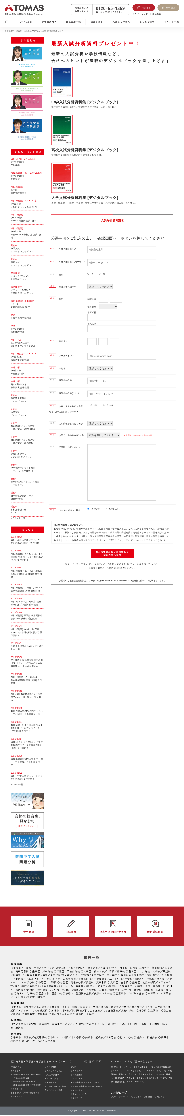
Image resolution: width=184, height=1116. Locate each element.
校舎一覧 (92, 958)
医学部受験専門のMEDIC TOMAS (85, 1083)
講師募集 (156, 14)
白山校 (124, 983)
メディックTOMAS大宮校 (79, 1025)
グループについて (121, 1097)
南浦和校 (57, 1025)
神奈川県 (19, 1004)
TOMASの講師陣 (51, 1075)
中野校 (52, 983)
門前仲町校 (73, 972)
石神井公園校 (142, 987)
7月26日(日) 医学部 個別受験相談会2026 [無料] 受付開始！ (27, 616)
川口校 (112, 1025)
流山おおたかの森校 (43, 1042)
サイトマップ (141, 14)
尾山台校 (139, 976)
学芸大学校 (41, 976)
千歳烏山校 (84, 980)
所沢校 (19, 1028)
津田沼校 (111, 1038)
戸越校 (167, 972)
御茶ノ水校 (32, 969)
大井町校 (145, 972)
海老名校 (42, 1015)
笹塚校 (150, 980)
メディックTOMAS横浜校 (32, 1011)
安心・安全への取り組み (55, 1087)
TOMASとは (25, 21)
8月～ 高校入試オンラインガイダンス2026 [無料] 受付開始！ (27, 540)
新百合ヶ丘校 (92, 1011)
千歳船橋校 (100, 980)
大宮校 (32, 1025)
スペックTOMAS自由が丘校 (88, 976)
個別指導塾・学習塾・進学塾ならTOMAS (42, 1062)
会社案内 (137, 1097)
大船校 (90, 1015)
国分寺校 (57, 994)
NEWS (73, 1068)
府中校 (137, 991)
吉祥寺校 (91, 991)
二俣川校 (160, 1008)
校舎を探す (96, 21)
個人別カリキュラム (53, 1072)
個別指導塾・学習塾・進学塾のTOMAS (22, 31)
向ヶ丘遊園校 (110, 1011)
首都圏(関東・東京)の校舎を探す (25, 1093)
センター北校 (70, 1008)
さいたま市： (21, 1025)
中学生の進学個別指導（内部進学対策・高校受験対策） (24, 1080)
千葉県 (18, 1035)
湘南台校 (166, 1011)
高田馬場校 (21, 972)
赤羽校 (52, 987)
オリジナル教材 (51, 1079)
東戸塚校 (137, 1008)
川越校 (134, 1025)
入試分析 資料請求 (49, 31)
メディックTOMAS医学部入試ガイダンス (27, 291)
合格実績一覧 (73, 21)
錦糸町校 (47, 972)
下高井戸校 (32, 980)
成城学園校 (69, 980)
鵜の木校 (99, 972)
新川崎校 (77, 1011)
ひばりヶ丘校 (136, 994)
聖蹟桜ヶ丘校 (83, 994)
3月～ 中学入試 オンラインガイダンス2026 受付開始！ (27, 776)
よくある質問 (147, 21)
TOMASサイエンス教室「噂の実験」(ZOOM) (27, 441)
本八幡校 (76, 1038)
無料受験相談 (155, 932)
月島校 (104, 969)
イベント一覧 (171, 21)
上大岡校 (54, 1008)
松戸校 (14, 1042)
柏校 (130, 1038)
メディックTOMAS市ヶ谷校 (57, 969)
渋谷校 (161, 980)
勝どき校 (93, 969)
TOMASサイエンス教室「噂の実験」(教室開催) (27, 427)
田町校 (134, 969)
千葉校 (27, 1038)
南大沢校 (18, 998)
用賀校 (128, 980)
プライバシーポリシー (80, 1095)
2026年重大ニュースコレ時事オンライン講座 (27, 343)
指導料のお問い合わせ (113, 932)
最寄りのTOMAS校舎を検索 (137, 435)
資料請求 (171, 7)
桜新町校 (152, 976)
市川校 (64, 1038)
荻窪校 (90, 983)
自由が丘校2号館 (60, 976)
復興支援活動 (76, 1075)
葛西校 (19, 991)
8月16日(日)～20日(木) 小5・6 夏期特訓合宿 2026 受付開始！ (27, 588)
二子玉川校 (115, 980)
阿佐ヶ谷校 (77, 983)
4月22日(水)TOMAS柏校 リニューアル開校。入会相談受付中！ (27, 712)
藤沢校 (17, 1015)
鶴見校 (115, 1008)
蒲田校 (121, 972)
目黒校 (17, 976)
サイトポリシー (77, 1091)
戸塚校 (125, 1008)
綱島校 (104, 1008)
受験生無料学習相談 (27, 317)
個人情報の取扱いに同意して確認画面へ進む (112, 553)
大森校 (110, 972)
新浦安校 (152, 1038)
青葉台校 (28, 1008)
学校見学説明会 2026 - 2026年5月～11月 (27, 647)
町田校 (31, 994)
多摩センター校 (103, 994)
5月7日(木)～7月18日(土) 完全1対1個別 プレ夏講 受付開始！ (27, 602)
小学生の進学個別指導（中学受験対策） (27, 1075)
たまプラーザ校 (89, 1008)
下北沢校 (18, 980)
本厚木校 (67, 1015)
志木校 (155, 1025)
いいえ (109, 405)
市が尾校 (41, 1008)
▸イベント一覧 (18, 519)
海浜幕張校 (40, 1038)
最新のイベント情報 (53, 1091)
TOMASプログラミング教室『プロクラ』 (27, 482)
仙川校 (159, 991)
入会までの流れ (121, 21)
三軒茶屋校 (165, 976)
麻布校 (123, 969)
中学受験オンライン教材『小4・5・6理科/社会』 (27, 468)
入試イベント (50, 1083)
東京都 (18, 965)
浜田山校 (101, 983)
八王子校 (166, 994)
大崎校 (156, 972)
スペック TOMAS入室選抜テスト (27, 277)
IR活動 (149, 1097)
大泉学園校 (125, 987)
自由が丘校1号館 (50, 980)
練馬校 (157, 987)
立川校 (65, 991)
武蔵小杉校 (127, 1011)
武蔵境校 (114, 991)
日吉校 (148, 1008)
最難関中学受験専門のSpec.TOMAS (86, 1087)
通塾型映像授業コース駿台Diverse (27, 496)
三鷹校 (103, 991)
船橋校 (99, 1038)
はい (95, 405)
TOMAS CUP (76, 1079)
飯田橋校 (157, 969)
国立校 (41, 998)
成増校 (101, 987)
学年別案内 (48, 21)
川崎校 (65, 1011)
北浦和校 (44, 1025)
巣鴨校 (33, 987)
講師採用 (95, 1062)
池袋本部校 (148, 983)
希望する (94, 509)
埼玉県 (18, 1021)
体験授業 (146, 7)
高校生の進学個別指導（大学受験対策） (27, 1086)
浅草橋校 (42, 991)
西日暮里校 (77, 987)
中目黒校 (112, 976)
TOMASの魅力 (17, 1068)
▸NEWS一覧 (17, 785)
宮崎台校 (141, 1011)
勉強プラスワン (77, 1072)
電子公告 (161, 1097)
